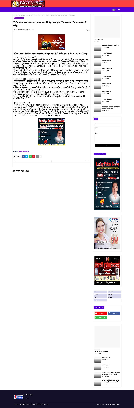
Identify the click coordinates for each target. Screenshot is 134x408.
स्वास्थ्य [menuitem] (110, 297)
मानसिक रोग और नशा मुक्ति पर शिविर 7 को (110, 45)
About (102, 404)
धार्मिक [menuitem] (96, 297)
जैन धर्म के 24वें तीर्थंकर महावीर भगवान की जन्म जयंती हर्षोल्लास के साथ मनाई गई (110, 381)
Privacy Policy (115, 404)
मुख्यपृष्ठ (15, 15)
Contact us (108, 404)
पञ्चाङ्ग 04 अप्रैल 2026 (99, 39)
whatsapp (102, 317)
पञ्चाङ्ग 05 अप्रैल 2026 (107, 53)
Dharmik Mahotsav (23, 15)
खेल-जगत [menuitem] (111, 294)
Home (98, 404)
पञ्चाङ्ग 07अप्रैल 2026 (106, 61)
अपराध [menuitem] (96, 294)
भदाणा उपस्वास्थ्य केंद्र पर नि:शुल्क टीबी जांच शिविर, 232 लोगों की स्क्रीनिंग (111, 107)
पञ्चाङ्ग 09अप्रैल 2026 (106, 76)
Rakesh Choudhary (25, 404)
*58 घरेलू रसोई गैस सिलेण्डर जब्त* (101, 351)
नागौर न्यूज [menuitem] (111, 292)
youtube (102, 313)
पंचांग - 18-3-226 (106, 365)
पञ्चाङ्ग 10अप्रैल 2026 (106, 84)
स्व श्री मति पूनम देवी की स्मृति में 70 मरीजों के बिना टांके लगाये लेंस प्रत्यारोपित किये (111, 373)
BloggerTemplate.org (43, 404)
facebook (115, 313)
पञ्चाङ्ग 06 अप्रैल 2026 (107, 68)
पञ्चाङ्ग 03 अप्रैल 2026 (107, 99)
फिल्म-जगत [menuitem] (97, 300)
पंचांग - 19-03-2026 (106, 357)
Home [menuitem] (96, 292)
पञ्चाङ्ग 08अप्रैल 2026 (106, 91)
